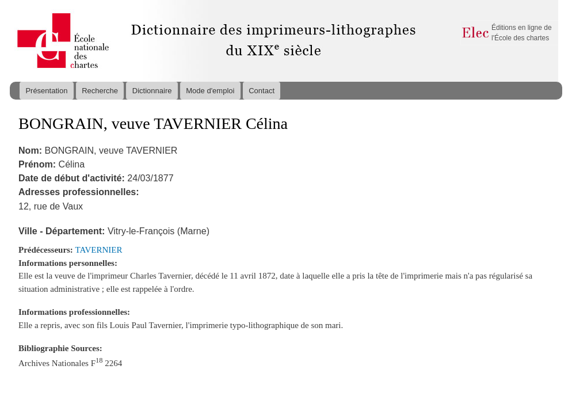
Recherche (100, 90)
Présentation (46, 90)
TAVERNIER (99, 249)
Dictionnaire (152, 90)
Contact (261, 90)
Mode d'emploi (210, 90)
